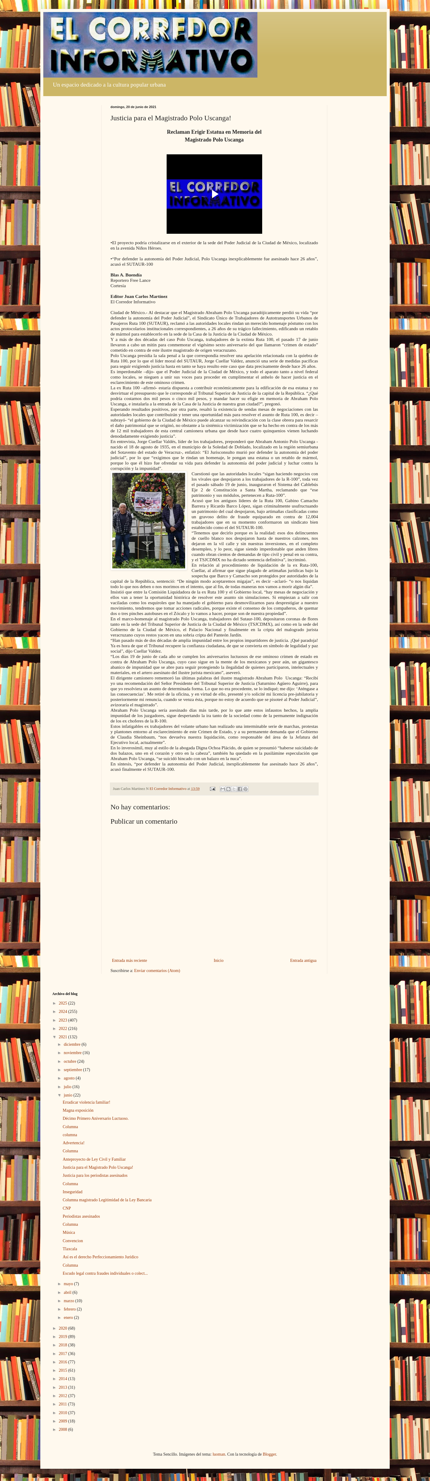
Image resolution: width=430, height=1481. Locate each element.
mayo (69, 1284)
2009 (63, 1421)
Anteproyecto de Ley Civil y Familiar (94, 1159)
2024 (63, 1011)
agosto (70, 1078)
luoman (219, 1454)
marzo (69, 1301)
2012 (63, 1396)
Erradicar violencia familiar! (86, 1102)
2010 (63, 1413)
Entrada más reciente (129, 960)
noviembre (73, 1053)
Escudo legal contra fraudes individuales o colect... (105, 1273)
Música (69, 1232)
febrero (70, 1309)
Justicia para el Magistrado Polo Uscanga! (98, 1167)
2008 (63, 1429)
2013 (63, 1387)
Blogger (269, 1454)
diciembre (72, 1044)
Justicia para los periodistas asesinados (95, 1175)
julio (68, 1087)
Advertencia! (74, 1143)
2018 (63, 1345)
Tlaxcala (70, 1249)
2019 (63, 1336)
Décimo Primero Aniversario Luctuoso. (96, 1118)
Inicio (219, 960)
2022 (63, 1028)
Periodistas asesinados (81, 1216)
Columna (70, 1127)
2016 (63, 1362)
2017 (63, 1353)
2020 (63, 1328)
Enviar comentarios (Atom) (157, 970)
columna (70, 1135)
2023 (63, 1020)
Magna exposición (78, 1110)
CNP (67, 1208)
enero (69, 1317)
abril (68, 1292)
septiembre (73, 1070)
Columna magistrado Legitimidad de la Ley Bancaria (107, 1200)
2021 (63, 1037)
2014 (63, 1379)
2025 (63, 1003)
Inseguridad (72, 1192)
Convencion (73, 1241)
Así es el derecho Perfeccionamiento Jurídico (100, 1257)
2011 (63, 1404)
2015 (63, 1370)
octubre (70, 1061)
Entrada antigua (303, 960)
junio (68, 1095)
